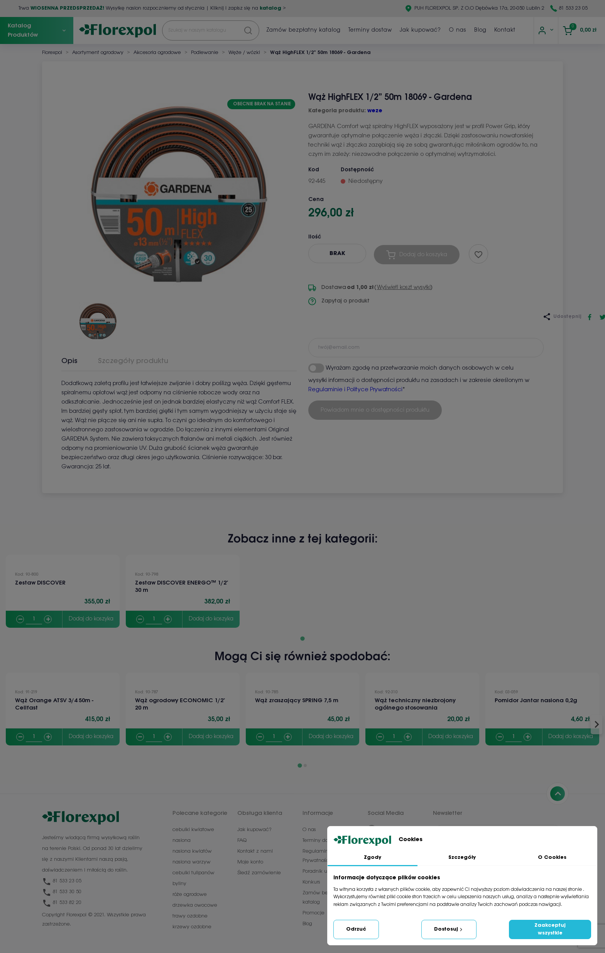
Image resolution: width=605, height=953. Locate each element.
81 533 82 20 (61, 903)
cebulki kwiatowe (193, 830)
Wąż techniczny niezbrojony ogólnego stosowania (415, 704)
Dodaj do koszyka (91, 619)
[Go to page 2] (305, 765)
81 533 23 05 (573, 8)
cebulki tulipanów (193, 873)
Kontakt (504, 30)
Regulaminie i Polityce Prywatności (355, 390)
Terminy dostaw (370, 30)
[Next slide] (596, 724)
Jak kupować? (420, 30)
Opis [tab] (69, 361)
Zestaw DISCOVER (40, 583)
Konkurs (311, 882)
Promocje (313, 913)
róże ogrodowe (189, 894)
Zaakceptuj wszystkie (550, 929)
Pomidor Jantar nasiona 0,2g (536, 701)
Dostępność (357, 170)
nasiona (181, 840)
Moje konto (250, 862)
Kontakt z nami (255, 851)
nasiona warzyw (191, 862)
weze (374, 111)
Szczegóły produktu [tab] (133, 361)
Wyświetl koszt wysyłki (404, 288)
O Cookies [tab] (552, 857)
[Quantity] (34, 619)
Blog (480, 30)
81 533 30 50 (61, 892)
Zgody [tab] (372, 857)
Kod (313, 170)
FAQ (242, 840)
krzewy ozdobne (191, 927)
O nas (457, 30)
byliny (179, 884)
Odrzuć (356, 929)
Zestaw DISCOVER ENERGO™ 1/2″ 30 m (181, 586)
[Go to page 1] (302, 638)
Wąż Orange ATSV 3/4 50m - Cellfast (54, 704)
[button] (98, 317)
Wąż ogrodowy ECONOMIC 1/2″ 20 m (180, 704)
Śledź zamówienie (259, 873)
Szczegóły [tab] (462, 857)
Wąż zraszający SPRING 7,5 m (296, 701)
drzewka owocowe (194, 905)
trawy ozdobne (190, 916)
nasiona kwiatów (192, 851)
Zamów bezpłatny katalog (303, 30)
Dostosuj (449, 929)
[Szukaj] (210, 30)
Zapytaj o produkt (339, 301)
